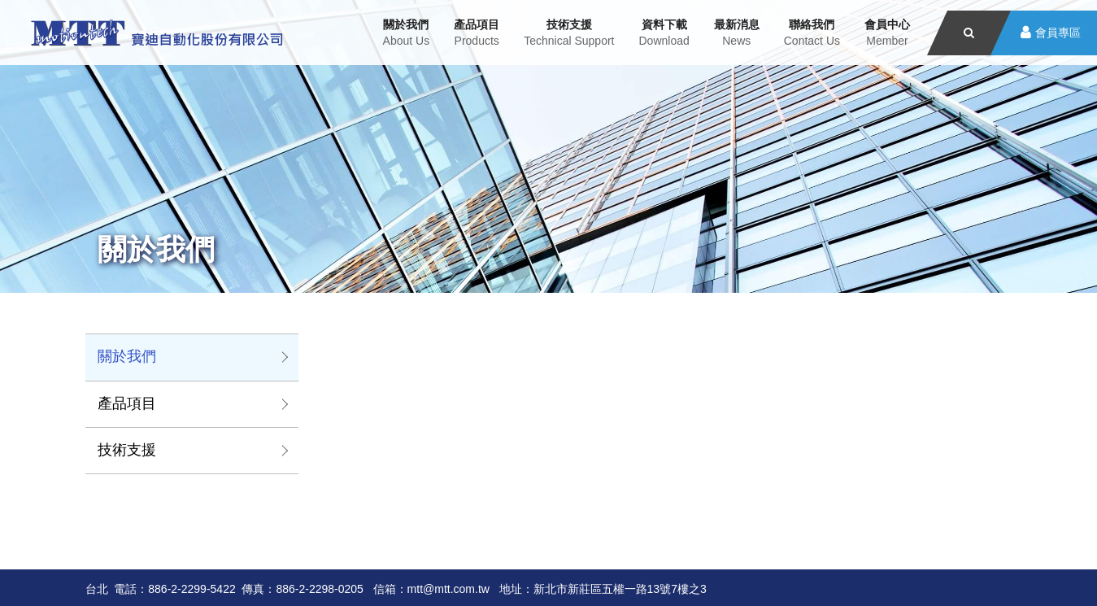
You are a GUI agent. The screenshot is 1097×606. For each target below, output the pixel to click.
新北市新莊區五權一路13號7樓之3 (620, 588)
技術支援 (127, 450)
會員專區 (1058, 33)
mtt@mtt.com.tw (448, 588)
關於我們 (127, 356)
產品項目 (127, 403)
